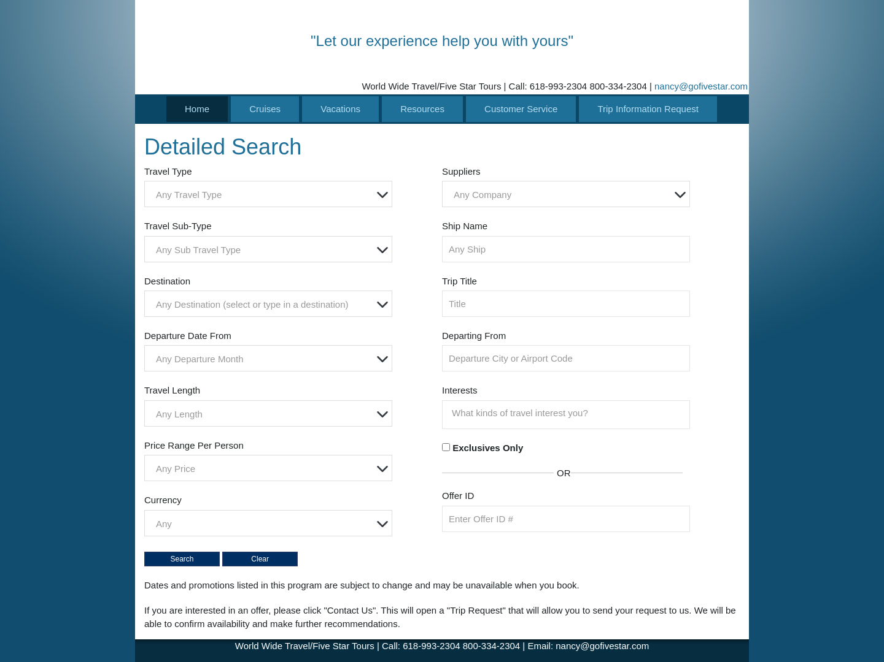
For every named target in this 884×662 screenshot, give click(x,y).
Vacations (340, 109)
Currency (163, 500)
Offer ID (458, 495)
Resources (422, 109)
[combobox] (268, 194)
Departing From (474, 335)
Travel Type (168, 171)
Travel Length (172, 390)
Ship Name (464, 226)
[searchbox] (569, 413)
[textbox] (271, 194)
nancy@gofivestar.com (701, 86)
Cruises (265, 109)
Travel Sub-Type (178, 226)
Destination (167, 281)
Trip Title (459, 281)
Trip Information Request (648, 109)
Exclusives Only (487, 448)
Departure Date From (187, 335)
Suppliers (461, 171)
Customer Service (520, 109)
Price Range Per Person (194, 445)
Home (197, 109)
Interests (460, 390)
